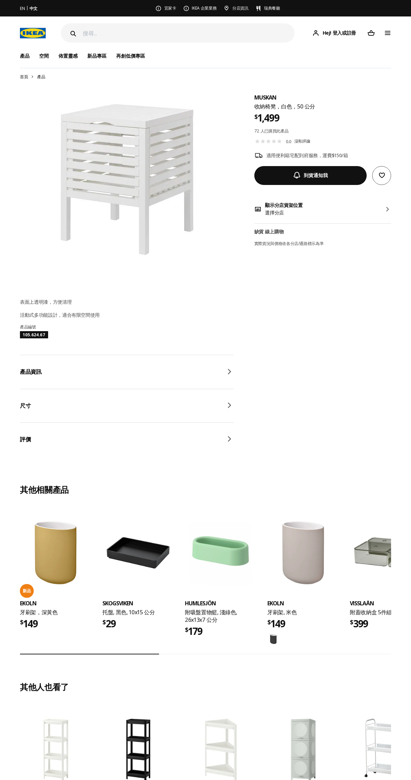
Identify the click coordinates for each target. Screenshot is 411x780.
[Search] (72, 33)
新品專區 (97, 56)
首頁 (24, 77)
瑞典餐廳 (272, 8)
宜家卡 (170, 8)
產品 (41, 77)
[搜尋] (189, 33)
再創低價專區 (130, 56)
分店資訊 (240, 8)
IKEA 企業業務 (204, 8)
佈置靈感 (68, 56)
